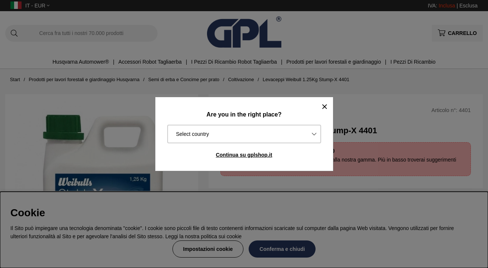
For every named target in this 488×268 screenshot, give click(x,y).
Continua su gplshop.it (244, 155)
